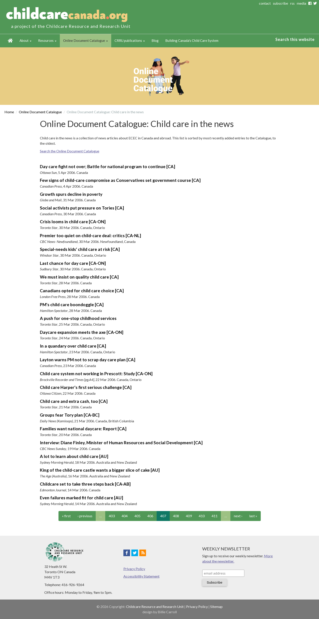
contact (265, 3)
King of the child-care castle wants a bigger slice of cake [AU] (100, 470)
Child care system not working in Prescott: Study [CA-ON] (96, 373)
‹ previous (85, 516)
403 (112, 516)
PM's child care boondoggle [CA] (72, 304)
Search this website (295, 39)
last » (253, 516)
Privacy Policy (134, 569)
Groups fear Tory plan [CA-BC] (69, 414)
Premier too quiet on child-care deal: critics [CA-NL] (90, 235)
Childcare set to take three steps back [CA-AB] (85, 483)
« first (66, 516)
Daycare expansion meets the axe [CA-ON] (81, 332)
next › (238, 516)
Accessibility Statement (141, 576)
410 (202, 516)
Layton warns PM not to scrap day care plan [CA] (87, 359)
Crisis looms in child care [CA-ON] (73, 221)
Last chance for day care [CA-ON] (73, 263)
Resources (47, 40)
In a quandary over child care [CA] (73, 345)
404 (125, 516)
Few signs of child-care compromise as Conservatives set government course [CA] (120, 180)
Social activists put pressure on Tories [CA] (82, 207)
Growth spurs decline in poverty (71, 194)
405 (137, 516)
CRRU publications (130, 40)
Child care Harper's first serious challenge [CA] (86, 387)
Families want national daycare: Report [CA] (83, 428)
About (25, 40)
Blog (155, 40)
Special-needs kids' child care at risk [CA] (80, 249)
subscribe (280, 3)
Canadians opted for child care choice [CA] (82, 290)
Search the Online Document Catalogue (69, 151)
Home (10, 40)
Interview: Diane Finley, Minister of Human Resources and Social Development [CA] (121, 442)
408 (176, 516)
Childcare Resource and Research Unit (155, 606)
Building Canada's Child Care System (191, 40)
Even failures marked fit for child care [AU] (81, 497)
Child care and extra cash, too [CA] (74, 401)
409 (189, 516)
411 (215, 516)
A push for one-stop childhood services (78, 318)
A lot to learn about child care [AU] (74, 456)
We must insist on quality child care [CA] (79, 276)
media (301, 3)
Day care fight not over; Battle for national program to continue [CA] (107, 166)
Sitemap (216, 606)
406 (150, 516)
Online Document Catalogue (85, 40)
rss (292, 3)
